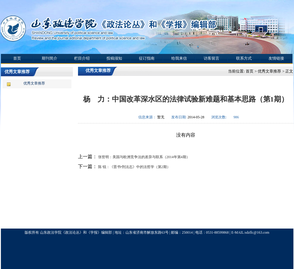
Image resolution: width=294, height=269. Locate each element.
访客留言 (211, 58)
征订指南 (146, 58)
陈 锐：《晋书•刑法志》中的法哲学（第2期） (133, 167)
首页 (17, 58)
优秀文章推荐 (34, 83)
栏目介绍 (82, 58)
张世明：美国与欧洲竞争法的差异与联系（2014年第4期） (143, 157)
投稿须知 (114, 58)
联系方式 (244, 58)
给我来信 (179, 58)
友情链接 (276, 58)
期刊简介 (49, 58)
